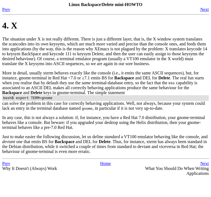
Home (105, 164)
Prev (6, 9)
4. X (9, 25)
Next (204, 9)
